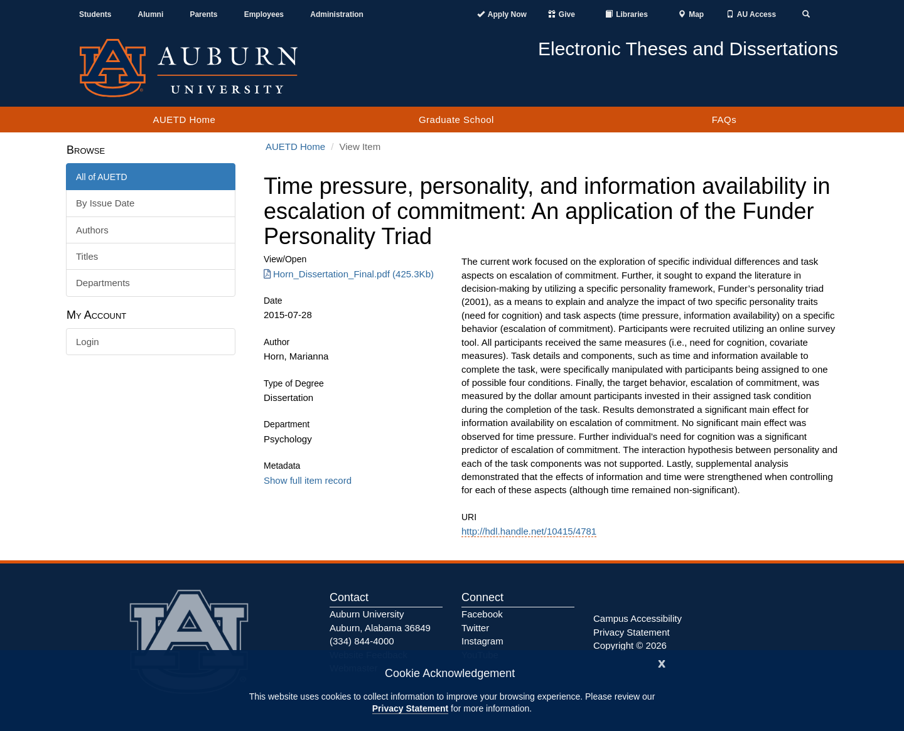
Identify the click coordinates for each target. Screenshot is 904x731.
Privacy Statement (410, 708)
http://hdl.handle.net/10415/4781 (528, 531)
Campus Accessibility (637, 618)
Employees (264, 14)
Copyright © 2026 (630, 645)
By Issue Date (105, 203)
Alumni (151, 14)
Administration (336, 14)
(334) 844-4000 (362, 641)
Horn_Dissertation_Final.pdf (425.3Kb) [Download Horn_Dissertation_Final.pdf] (349, 274)
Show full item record (308, 480)
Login (87, 341)
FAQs (724, 119)
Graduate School (456, 119)
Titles (87, 256)
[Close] (661, 662)
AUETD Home (184, 119)
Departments (103, 282)
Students (95, 14)
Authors (92, 230)
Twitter (475, 627)
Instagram (482, 641)
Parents (203, 14)
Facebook (482, 614)
